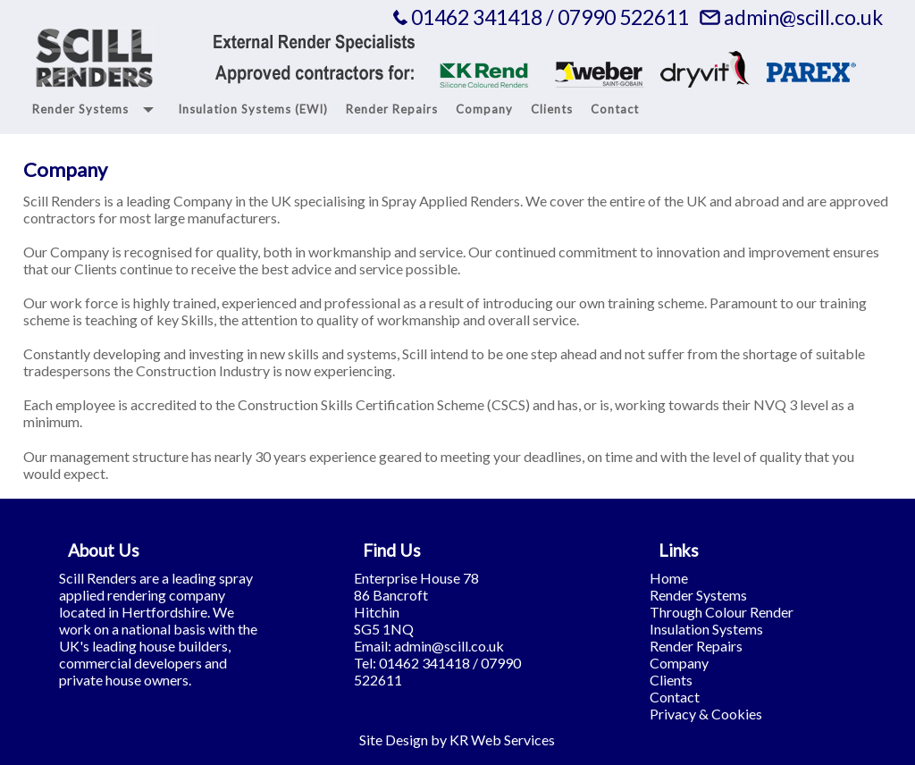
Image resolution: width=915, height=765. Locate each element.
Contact (675, 696)
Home (669, 577)
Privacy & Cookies (706, 713)
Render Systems (698, 594)
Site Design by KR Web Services (457, 739)
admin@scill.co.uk (803, 16)
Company (679, 662)
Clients (671, 679)
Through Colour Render (721, 611)
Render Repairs (696, 645)
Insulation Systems (706, 628)
